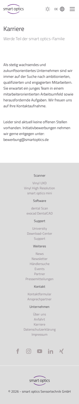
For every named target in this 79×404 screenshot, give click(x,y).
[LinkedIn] (50, 351)
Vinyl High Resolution (39, 188)
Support (39, 238)
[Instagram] (28, 351)
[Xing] (61, 351)
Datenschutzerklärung (40, 329)
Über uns (39, 314)
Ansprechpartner (39, 299)
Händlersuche (40, 263)
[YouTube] (39, 351)
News (40, 253)
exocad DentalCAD (40, 213)
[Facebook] (17, 351)
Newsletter (40, 258)
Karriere (39, 324)
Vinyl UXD (39, 182)
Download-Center (39, 233)
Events (39, 268)
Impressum (39, 334)
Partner (39, 273)
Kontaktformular (39, 294)
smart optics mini (39, 193)
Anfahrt (39, 319)
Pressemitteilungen (39, 278)
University (39, 228)
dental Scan (39, 208)
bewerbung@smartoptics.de (26, 139)
